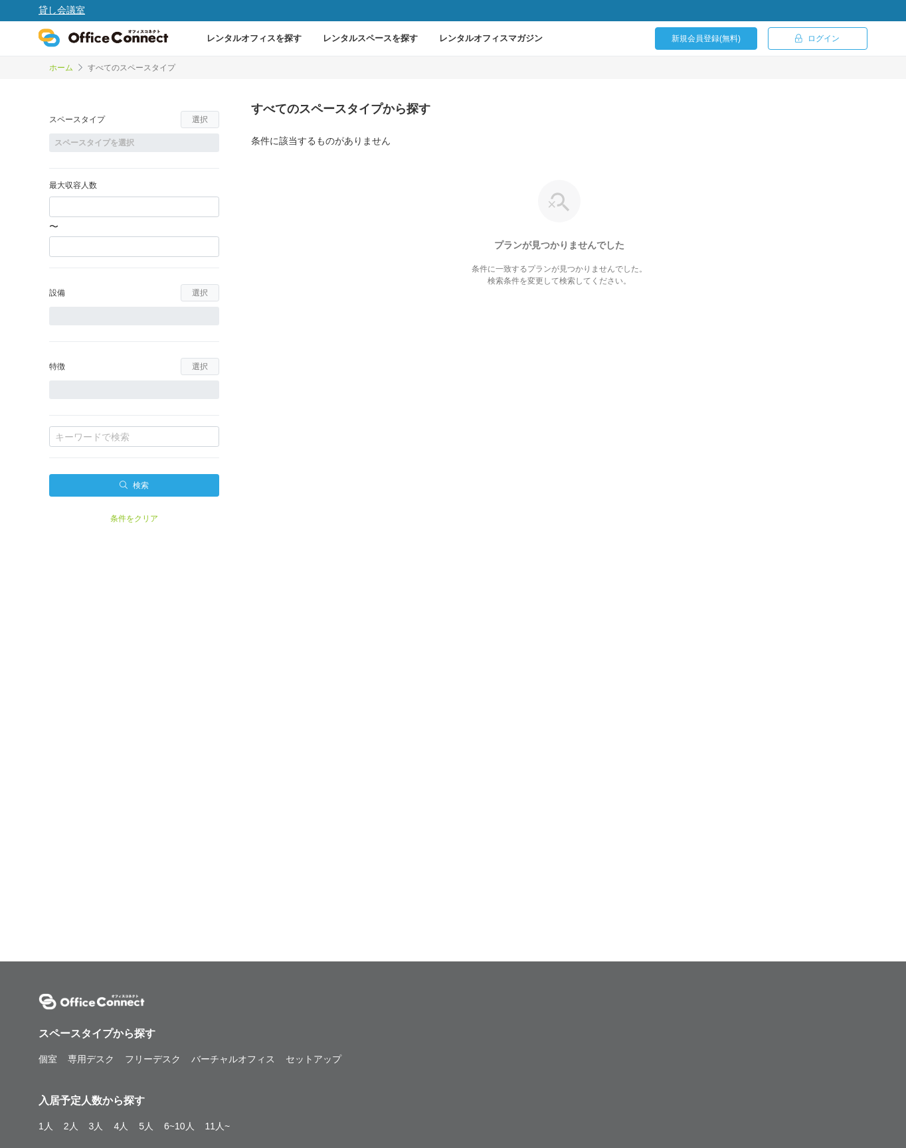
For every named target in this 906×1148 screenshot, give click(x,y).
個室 (48, 1059)
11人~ (217, 1126)
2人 (71, 1126)
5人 (146, 1126)
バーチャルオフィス (233, 1059)
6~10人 (179, 1126)
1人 (46, 1126)
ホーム (61, 67)
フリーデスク (153, 1059)
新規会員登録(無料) (706, 38)
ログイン (817, 38)
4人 (121, 1126)
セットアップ (313, 1059)
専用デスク (91, 1059)
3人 (96, 1126)
